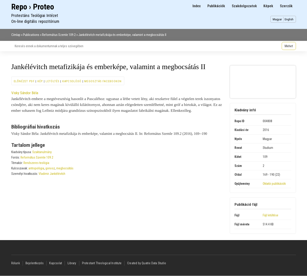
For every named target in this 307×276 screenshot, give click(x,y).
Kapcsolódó (72, 81)
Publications (31, 35)
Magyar (277, 19)
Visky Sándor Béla (24, 93)
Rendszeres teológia (36, 163)
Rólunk (15, 263)
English (289, 19)
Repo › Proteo (32, 7)
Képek (268, 6)
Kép (40, 81)
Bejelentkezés (35, 263)
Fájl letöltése (270, 215)
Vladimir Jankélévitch (52, 173)
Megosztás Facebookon (103, 81)
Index (196, 6)
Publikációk (216, 6)
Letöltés (52, 81)
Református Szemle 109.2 (59, 35)
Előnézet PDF (24, 81)
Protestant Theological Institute (102, 263)
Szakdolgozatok (244, 6)
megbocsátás (64, 168)
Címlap (15, 35)
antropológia (36, 168)
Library (72, 263)
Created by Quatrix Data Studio (146, 263)
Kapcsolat (55, 263)
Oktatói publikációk (274, 183)
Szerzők (286, 6)
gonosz (50, 168)
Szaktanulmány (42, 152)
